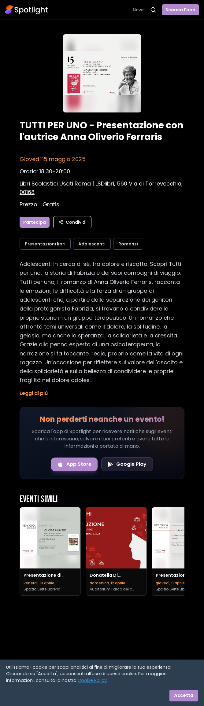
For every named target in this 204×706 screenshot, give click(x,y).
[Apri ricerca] (153, 10)
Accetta (183, 695)
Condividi (72, 222)
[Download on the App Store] (74, 464)
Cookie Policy (92, 680)
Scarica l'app (180, 10)
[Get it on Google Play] (127, 464)
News (139, 10)
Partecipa (34, 222)
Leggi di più (34, 393)
